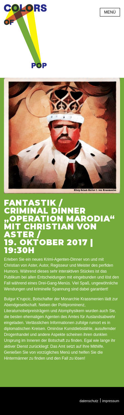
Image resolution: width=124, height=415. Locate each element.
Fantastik (30, 203)
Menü (110, 12)
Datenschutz (89, 401)
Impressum (110, 401)
